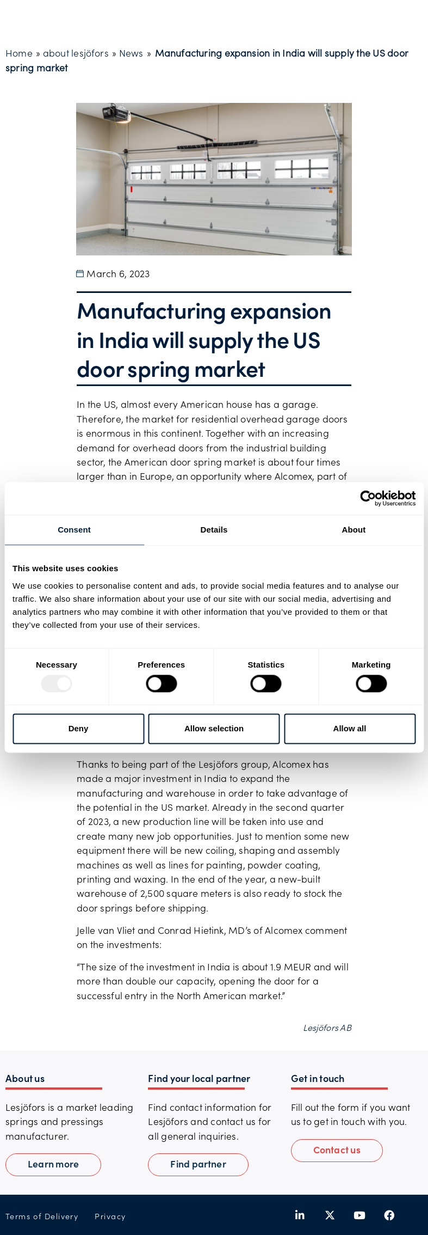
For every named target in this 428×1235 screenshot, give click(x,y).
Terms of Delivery (41, 1216)
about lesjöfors (76, 52)
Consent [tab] (74, 529)
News (131, 52)
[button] (337, 1150)
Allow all (350, 728)
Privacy (110, 1216)
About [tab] (354, 529)
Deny (79, 728)
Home (19, 52)
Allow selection (214, 728)
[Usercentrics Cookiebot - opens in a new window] (367, 498)
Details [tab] (214, 529)
